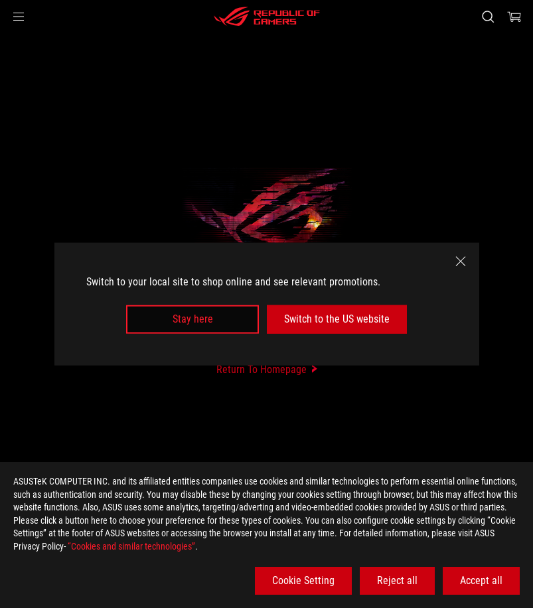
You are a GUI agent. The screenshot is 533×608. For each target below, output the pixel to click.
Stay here (193, 319)
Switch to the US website (337, 319)
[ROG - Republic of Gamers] (267, 17)
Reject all (397, 580)
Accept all (481, 580)
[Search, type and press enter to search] (488, 16)
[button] (19, 17)
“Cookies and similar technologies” (131, 546)
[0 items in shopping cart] (514, 16)
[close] (461, 261)
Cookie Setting (303, 580)
